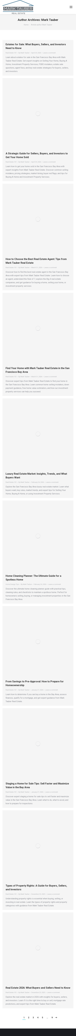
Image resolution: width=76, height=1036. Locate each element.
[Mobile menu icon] (71, 6)
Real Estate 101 (11, 53)
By (23, 53)
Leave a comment (49, 53)
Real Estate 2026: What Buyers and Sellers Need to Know (38, 987)
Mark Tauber (49, 20)
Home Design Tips (12, 584)
